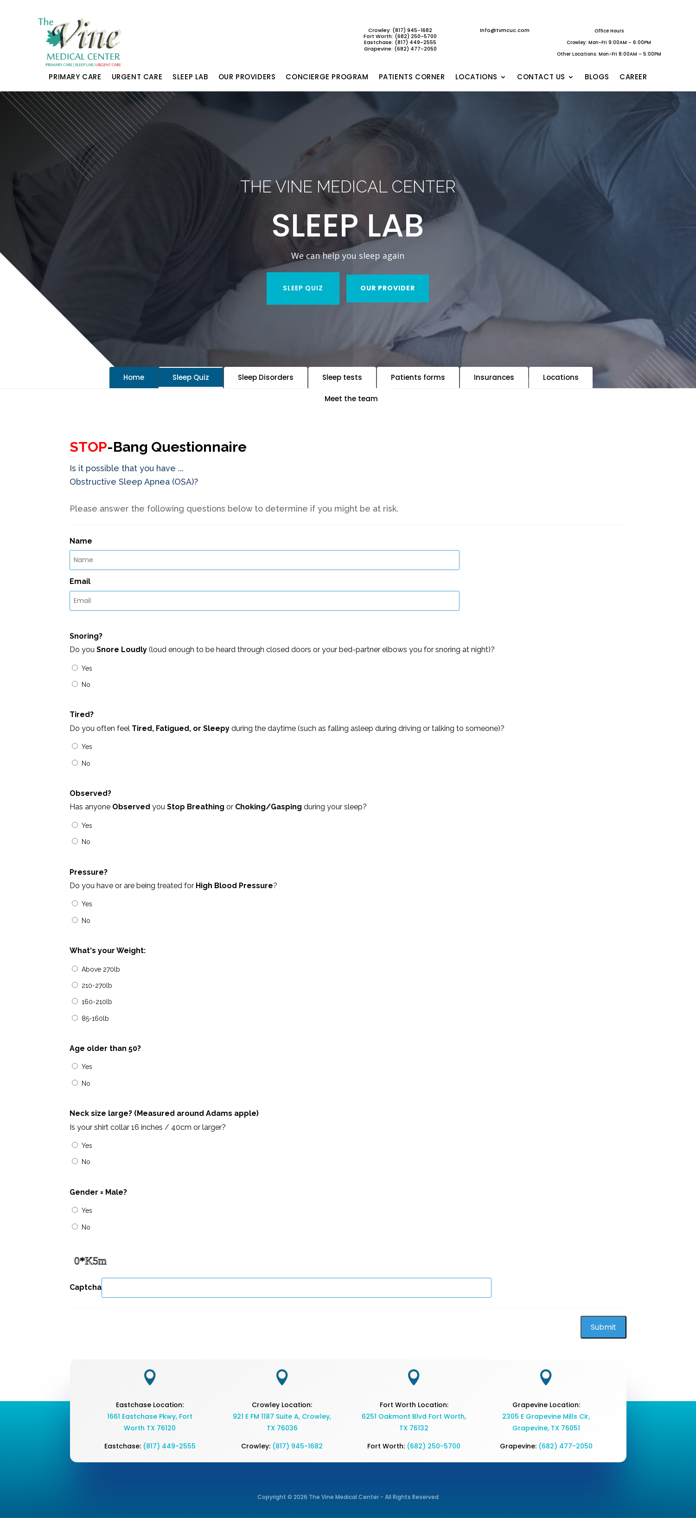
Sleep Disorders (266, 377)
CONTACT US (541, 77)
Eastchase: (379, 42)
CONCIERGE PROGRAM (327, 77)
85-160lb (95, 1018)
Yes (87, 668)
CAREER (633, 77)
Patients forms (418, 377)
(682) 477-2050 (565, 1446)
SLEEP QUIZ (303, 288)
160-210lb (97, 1002)
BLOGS (597, 77)
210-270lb (97, 985)
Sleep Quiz (190, 377)
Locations (561, 377)
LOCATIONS (476, 77)
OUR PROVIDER (387, 288)
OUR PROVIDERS (247, 77)
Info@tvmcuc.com (505, 30)
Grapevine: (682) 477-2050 (400, 48)
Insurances (494, 377)
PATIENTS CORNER (412, 77)
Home (133, 377)
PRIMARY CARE (75, 77)
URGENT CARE (137, 77)
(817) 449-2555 (415, 42)
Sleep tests (342, 377)
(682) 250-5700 (433, 1446)
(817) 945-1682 (297, 1446)
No (86, 684)
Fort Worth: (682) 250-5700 (400, 36)
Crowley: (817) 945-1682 (400, 30)
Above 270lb (101, 969)
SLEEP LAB (190, 77)
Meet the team (351, 399)
